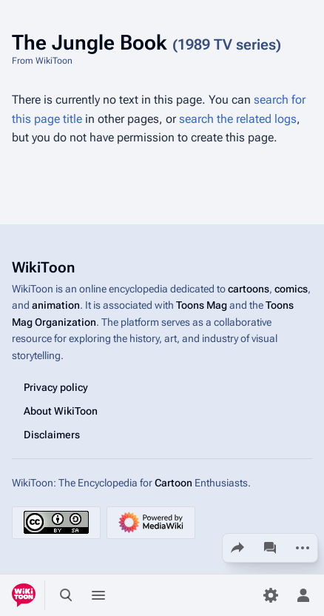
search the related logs (238, 119)
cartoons (248, 289)
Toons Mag (201, 305)
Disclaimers (52, 435)
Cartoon (173, 483)
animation (56, 305)
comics (291, 289)
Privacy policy (56, 387)
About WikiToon (61, 411)
